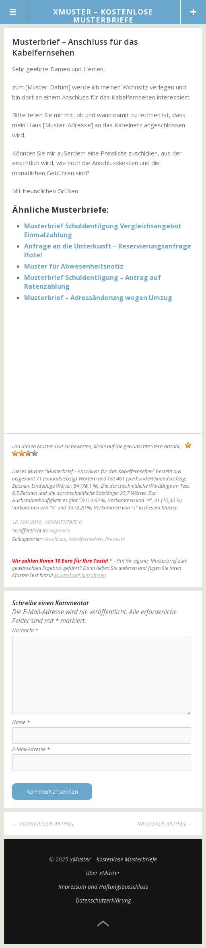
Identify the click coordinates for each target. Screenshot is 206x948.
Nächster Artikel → (165, 823)
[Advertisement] (103, 369)
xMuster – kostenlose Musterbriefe (103, 16)
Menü (13, 12)
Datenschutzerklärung (103, 900)
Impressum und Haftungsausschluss (103, 886)
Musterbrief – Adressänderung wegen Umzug (98, 297)
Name (20, 722)
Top (103, 923)
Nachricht (25, 630)
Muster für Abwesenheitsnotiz (74, 266)
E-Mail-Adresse (30, 749)
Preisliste (115, 538)
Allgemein (59, 530)
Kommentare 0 (63, 522)
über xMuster (103, 873)
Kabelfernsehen (85, 538)
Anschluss (55, 538)
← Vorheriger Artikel (43, 823)
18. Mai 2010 (26, 522)
